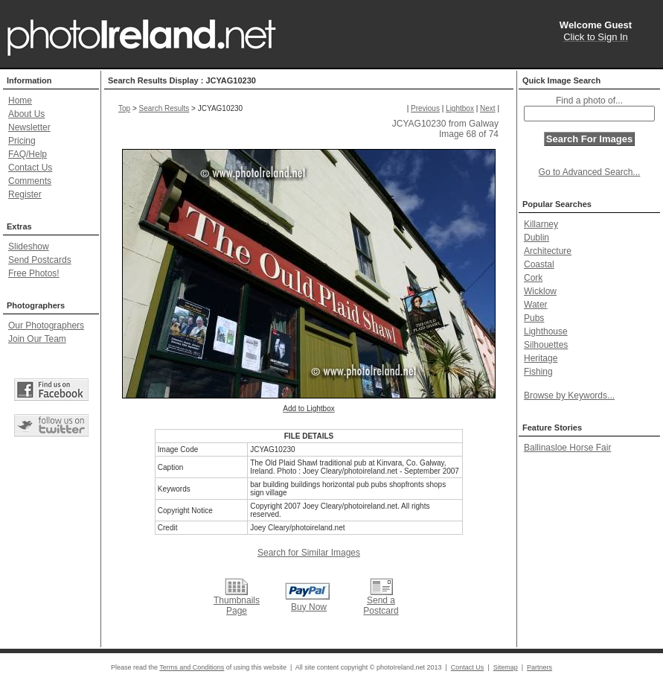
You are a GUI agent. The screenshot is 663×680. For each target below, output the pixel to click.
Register (25, 194)
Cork (533, 278)
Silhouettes (546, 345)
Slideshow (28, 246)
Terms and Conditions (191, 667)
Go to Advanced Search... (590, 172)
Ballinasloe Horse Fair (567, 447)
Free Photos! (34, 273)
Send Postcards (39, 260)
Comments (29, 181)
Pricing (22, 141)
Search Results (164, 108)
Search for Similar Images (308, 552)
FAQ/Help (27, 154)
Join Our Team (37, 339)
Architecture (547, 251)
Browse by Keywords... (569, 395)
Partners (539, 667)
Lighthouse (546, 331)
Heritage (540, 358)
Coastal (539, 264)
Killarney (541, 224)
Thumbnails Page (237, 605)
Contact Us (30, 167)
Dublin (536, 237)
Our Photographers (46, 325)
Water (536, 304)
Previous (425, 108)
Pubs (534, 318)
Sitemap (505, 667)
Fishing (538, 371)
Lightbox (460, 108)
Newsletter (29, 127)
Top (124, 108)
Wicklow (540, 291)
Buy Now (309, 607)
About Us (26, 114)
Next (488, 108)
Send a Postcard (380, 605)
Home (20, 100)
